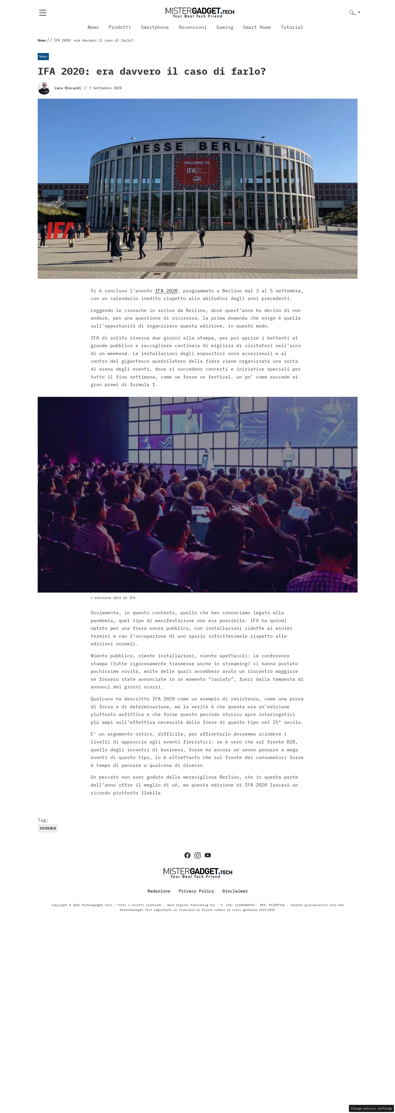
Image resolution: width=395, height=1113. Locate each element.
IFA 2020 (166, 291)
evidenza (48, 828)
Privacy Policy (196, 891)
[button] (355, 13)
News (93, 27)
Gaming (224, 27)
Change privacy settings (371, 1108)
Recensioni (193, 27)
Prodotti (120, 27)
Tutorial (292, 27)
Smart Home (257, 27)
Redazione (158, 891)
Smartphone (155, 27)
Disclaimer (235, 891)
